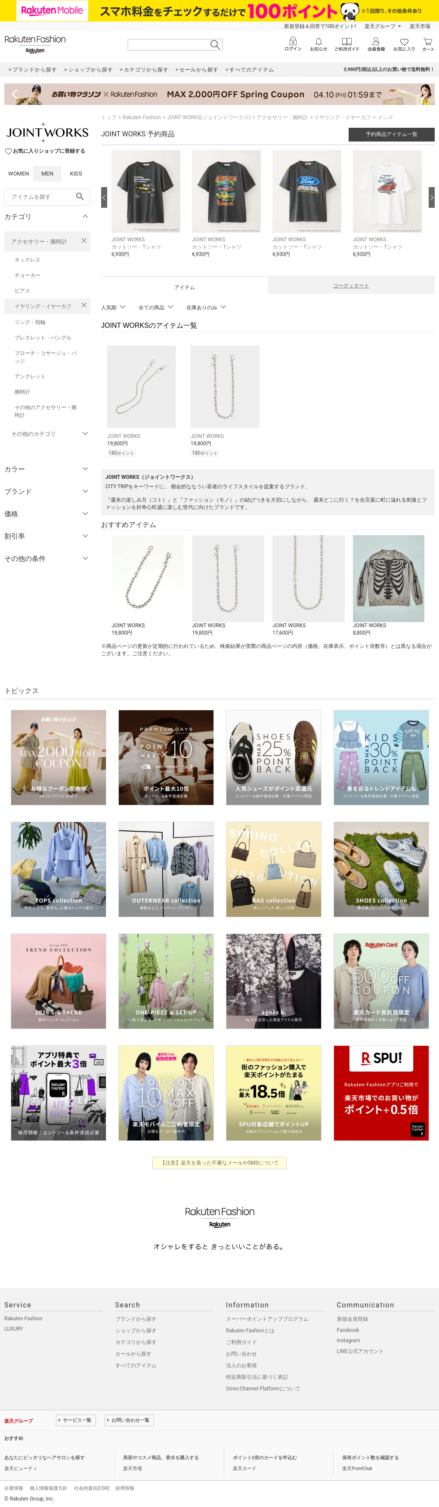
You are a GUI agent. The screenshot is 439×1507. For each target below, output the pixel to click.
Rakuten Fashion (142, 117)
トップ (109, 117)
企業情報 (13, 1487)
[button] (147, 210)
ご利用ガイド (241, 1341)
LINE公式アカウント (360, 1350)
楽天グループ (380, 26)
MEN (47, 173)
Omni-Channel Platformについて (263, 1387)
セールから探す (133, 1353)
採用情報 (124, 1487)
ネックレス (27, 260)
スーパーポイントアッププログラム (267, 1318)
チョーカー (27, 275)
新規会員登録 (352, 1318)
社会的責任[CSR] (91, 1487)
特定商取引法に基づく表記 (257, 1376)
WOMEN (18, 173)
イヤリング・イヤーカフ (43, 306)
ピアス (22, 291)
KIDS (76, 173)
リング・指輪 (30, 322)
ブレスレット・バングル (43, 338)
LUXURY (13, 1328)
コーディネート (351, 286)
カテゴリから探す (136, 1341)
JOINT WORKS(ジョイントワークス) (208, 117)
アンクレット (30, 376)
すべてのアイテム (136, 1364)
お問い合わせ (241, 1353)
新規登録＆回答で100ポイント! (320, 26)
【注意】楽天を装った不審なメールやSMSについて (219, 1162)
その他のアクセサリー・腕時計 (46, 411)
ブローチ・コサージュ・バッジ (46, 357)
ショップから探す (136, 1329)
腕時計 (22, 392)
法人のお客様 (241, 1364)
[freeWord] (47, 197)
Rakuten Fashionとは (250, 1329)
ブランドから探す (136, 1318)
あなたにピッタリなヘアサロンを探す (44, 1456)
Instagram (348, 1339)
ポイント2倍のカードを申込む (265, 1456)
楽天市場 (420, 26)
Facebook (348, 1329)
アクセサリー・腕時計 (39, 241)
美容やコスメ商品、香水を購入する (161, 1456)
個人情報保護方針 (49, 1487)
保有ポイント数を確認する (370, 1456)
